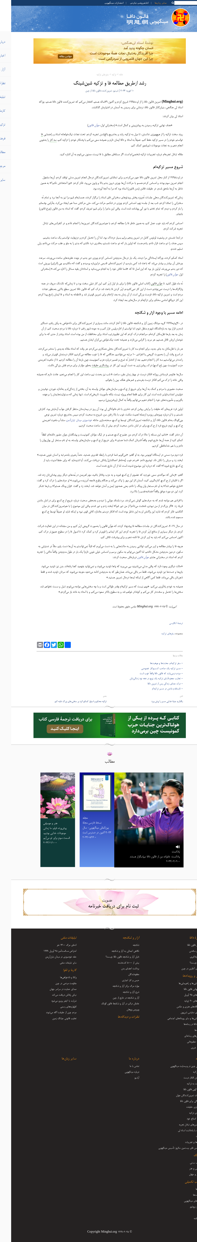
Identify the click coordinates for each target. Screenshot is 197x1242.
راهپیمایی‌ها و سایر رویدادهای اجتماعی (173, 1018)
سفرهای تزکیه (91, 74)
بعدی (93, 696)
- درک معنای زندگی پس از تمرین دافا (154, 683)
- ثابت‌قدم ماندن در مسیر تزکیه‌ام (156, 688)
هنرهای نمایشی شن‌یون (180, 1012)
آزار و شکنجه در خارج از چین (115, 997)
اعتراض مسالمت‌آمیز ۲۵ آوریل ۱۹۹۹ (48, 951)
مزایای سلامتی (184, 951)
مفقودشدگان (122, 974)
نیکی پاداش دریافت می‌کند (53, 995)
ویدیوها (187, 1189)
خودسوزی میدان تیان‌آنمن (68, 420)
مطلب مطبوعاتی (183, 1041)
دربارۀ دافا (184, 938)
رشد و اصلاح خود (183, 1118)
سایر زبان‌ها (149, 3)
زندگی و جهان (184, 1174)
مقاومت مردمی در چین (54, 983)
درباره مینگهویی (121, 1072)
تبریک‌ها (187, 1030)
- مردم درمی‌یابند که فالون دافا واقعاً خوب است (150, 673)
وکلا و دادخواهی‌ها (57, 977)
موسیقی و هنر (184, 1168)
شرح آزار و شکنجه (120, 992)
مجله (188, 1212)
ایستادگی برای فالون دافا (180, 1101)
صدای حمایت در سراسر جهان (51, 989)
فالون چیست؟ (185, 962)
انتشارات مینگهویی (102, 3)
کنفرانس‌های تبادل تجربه (179, 1124)
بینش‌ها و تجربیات (182, 1142)
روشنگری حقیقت (183, 1107)
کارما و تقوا (58, 970)
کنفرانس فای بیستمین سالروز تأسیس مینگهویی (169, 1148)
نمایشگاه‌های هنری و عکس (178, 1006)
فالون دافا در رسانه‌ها (182, 1024)
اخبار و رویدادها (181, 976)
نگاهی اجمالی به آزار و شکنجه (114, 951)
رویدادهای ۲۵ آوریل (182, 995)
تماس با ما (123, 1066)
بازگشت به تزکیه (183, 1083)
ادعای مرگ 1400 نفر (55, 945)
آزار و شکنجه (119, 938)
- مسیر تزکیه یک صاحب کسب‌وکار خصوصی (151, 668)
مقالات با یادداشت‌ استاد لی (179, 1130)
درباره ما (123, 1059)
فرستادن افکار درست (181, 1077)
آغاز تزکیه (186, 1072)
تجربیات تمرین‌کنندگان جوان (178, 1095)
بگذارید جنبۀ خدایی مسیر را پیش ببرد (156, 701)
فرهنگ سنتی (185, 1162)
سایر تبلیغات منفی (57, 962)
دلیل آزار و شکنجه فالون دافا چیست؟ (111, 956)
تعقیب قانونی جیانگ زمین (53, 1018)
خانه (110, 74)
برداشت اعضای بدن (119, 968)
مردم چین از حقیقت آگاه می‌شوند (50, 1012)
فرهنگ (186, 1155)
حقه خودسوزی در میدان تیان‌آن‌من (49, 956)
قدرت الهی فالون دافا (181, 1089)
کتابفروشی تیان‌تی (128, 3)
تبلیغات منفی (57, 938)
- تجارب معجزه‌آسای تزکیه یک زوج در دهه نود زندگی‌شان (145, 678)
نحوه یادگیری (185, 956)
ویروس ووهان (121, 1009)
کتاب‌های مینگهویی (182, 1201)
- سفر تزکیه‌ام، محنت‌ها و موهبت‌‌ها (155, 663)
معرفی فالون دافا (183, 945)
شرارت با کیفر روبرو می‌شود (52, 1001)
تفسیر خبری (185, 1047)
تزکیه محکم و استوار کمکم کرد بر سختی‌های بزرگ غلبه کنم (69, 701)
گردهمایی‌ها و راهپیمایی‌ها (179, 983)
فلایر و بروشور (185, 1206)
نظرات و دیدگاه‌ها (117, 1017)
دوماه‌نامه (187, 1218)
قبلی (170, 696)
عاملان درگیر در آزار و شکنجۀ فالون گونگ (109, 1003)
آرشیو (125, 1077)
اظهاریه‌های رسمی (57, 1006)
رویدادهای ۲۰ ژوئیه (182, 1001)
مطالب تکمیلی (182, 1182)
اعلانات (188, 1136)
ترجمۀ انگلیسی (165, 623)
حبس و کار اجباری (119, 980)
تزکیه (103, 74)
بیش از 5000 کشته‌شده (117, 962)
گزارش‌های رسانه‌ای (182, 1036)
